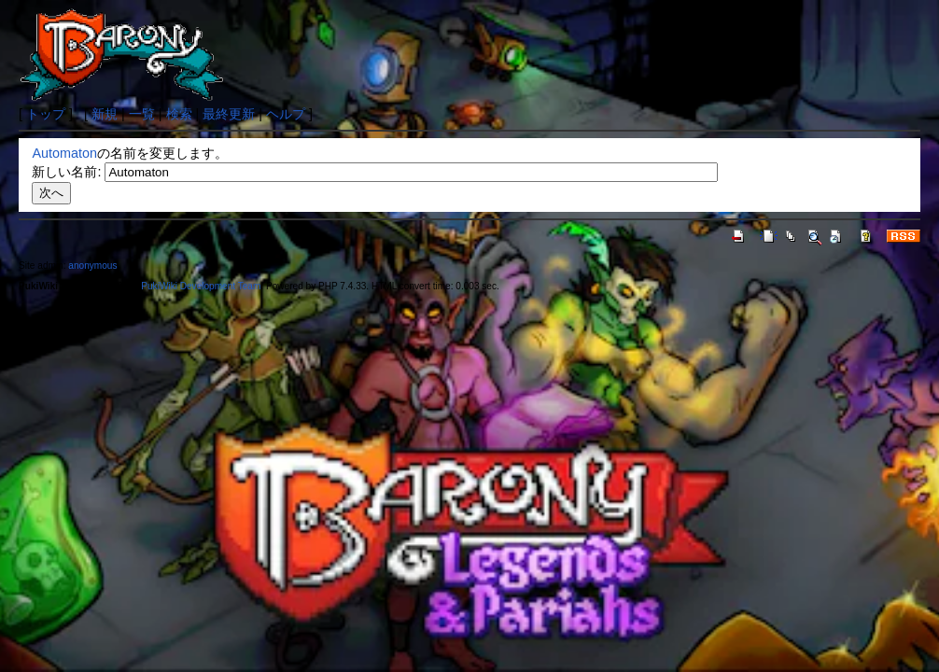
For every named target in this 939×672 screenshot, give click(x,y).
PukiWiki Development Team (200, 286)
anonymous (92, 265)
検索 (179, 113)
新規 (104, 113)
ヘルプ (285, 113)
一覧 (142, 113)
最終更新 (229, 113)
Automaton (64, 153)
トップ (45, 113)
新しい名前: (66, 171)
